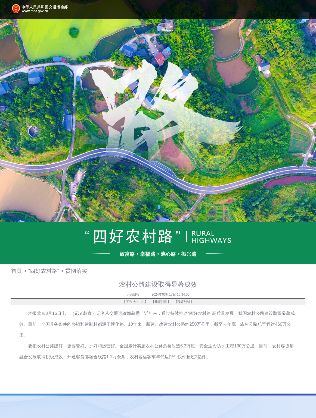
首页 (16, 271)
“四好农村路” (43, 271)
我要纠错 (183, 302)
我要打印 (161, 302)
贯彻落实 (76, 271)
